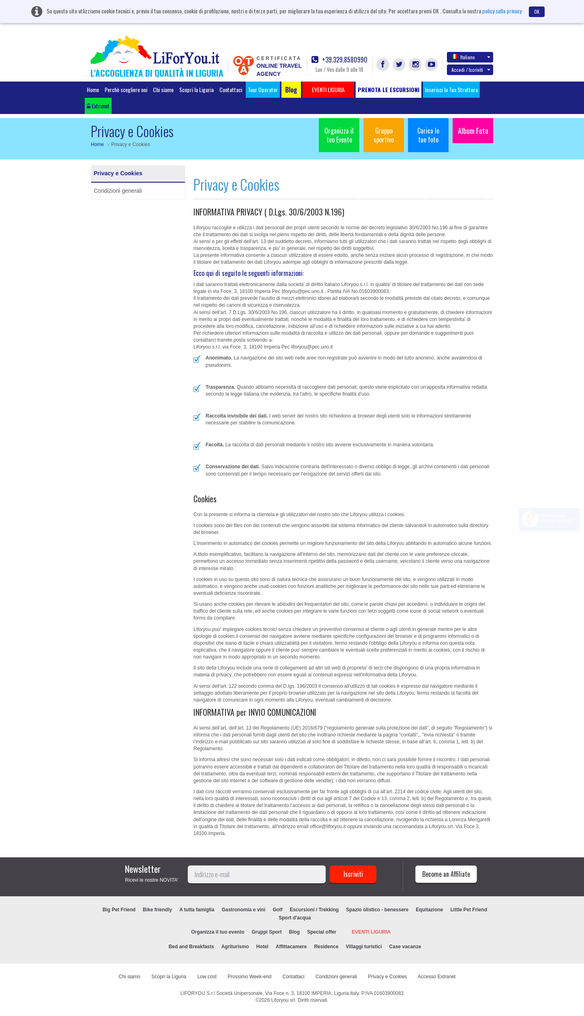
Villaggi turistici (364, 946)
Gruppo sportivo (384, 135)
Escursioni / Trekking (314, 910)
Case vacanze (405, 946)
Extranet (98, 105)
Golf (277, 910)
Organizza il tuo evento (217, 932)
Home (93, 89)
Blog (294, 932)
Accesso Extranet (436, 976)
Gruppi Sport (267, 932)
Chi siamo (163, 89)
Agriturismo (235, 946)
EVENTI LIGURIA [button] (328, 89)
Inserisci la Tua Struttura (451, 89)
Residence (326, 946)
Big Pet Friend (119, 910)
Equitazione (429, 910)
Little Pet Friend (469, 910)
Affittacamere (291, 946)
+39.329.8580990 (339, 60)
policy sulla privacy (502, 10)
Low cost (207, 976)
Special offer (321, 932)
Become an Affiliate (446, 874)
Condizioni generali (118, 190)
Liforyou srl (283, 1000)
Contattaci (230, 89)
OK (536, 11)
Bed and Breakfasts (191, 946)
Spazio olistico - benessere (377, 910)
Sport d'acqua (295, 918)
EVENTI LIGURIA (371, 932)
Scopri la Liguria (196, 89)
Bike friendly (157, 910)
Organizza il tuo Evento (339, 135)
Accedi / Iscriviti (470, 69)
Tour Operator (263, 89)
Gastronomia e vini (243, 910)
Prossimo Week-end (249, 976)
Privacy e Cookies (118, 173)
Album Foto (473, 130)
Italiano (470, 56)
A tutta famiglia (196, 910)
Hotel (262, 946)
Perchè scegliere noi (126, 89)
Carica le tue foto (428, 135)
